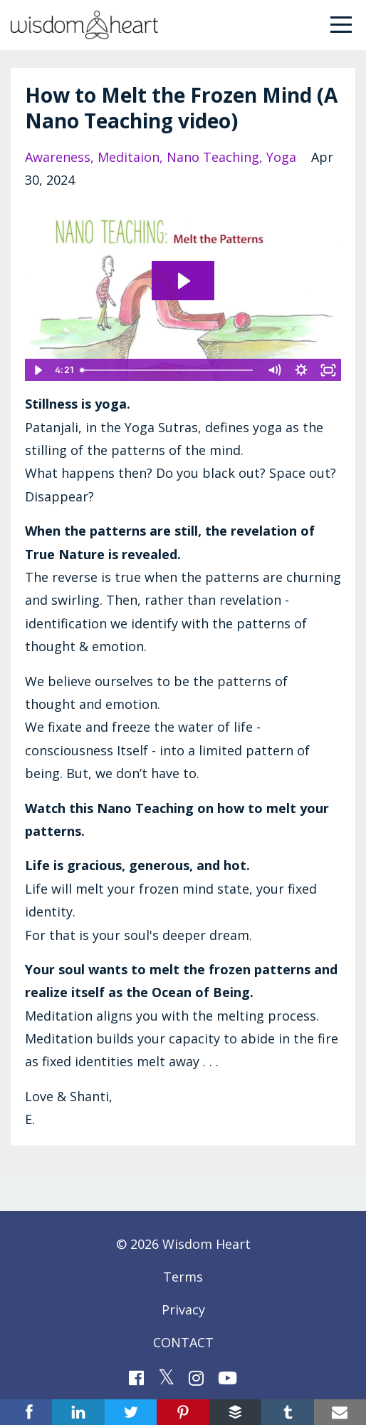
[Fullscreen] (328, 370)
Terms (183, 1276)
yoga (281, 156)
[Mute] (274, 370)
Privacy (183, 1309)
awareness (57, 156)
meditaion (129, 156)
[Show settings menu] (301, 370)
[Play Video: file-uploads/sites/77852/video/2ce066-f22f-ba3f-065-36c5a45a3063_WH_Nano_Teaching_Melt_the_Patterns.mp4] (183, 281)
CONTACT (183, 1342)
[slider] (168, 370)
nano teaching (213, 156)
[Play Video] (37, 370)
